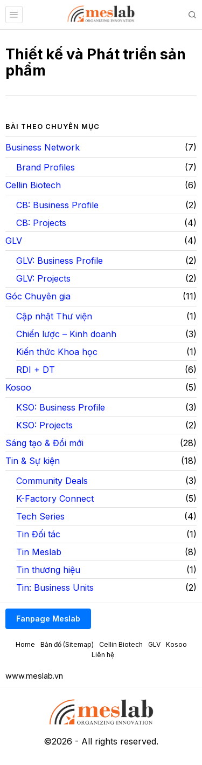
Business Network (42, 147)
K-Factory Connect (55, 498)
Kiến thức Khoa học (56, 351)
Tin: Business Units (55, 587)
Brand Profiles (45, 167)
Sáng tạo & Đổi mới (44, 443)
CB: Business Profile (57, 205)
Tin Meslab (38, 552)
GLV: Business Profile (59, 260)
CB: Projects (41, 222)
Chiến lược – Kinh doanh (66, 334)
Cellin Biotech (33, 185)
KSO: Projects (44, 425)
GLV (13, 240)
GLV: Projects (43, 278)
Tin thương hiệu (48, 569)
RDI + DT (35, 369)
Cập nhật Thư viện (54, 316)
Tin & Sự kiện (32, 460)
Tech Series (40, 516)
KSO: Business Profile (60, 407)
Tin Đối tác (38, 534)
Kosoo (18, 387)
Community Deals (52, 480)
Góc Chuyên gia (38, 296)
